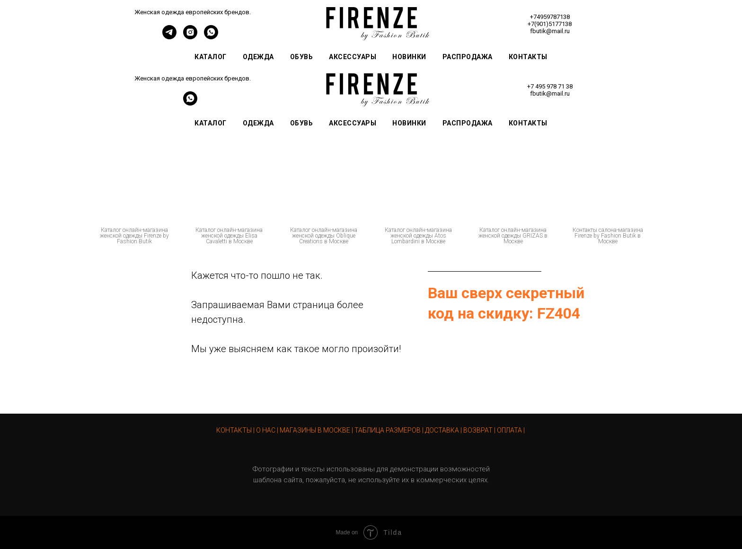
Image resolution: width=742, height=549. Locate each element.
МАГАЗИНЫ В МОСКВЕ (315, 430)
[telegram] (169, 37)
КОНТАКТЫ (234, 430)
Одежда (258, 57)
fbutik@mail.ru (550, 31)
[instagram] (190, 37)
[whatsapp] (211, 37)
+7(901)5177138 (550, 23)
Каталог (210, 57)
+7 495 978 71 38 (550, 86)
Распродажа (467, 57)
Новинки (409, 57)
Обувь (301, 57)
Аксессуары (352, 57)
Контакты (528, 57)
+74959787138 (550, 16)
